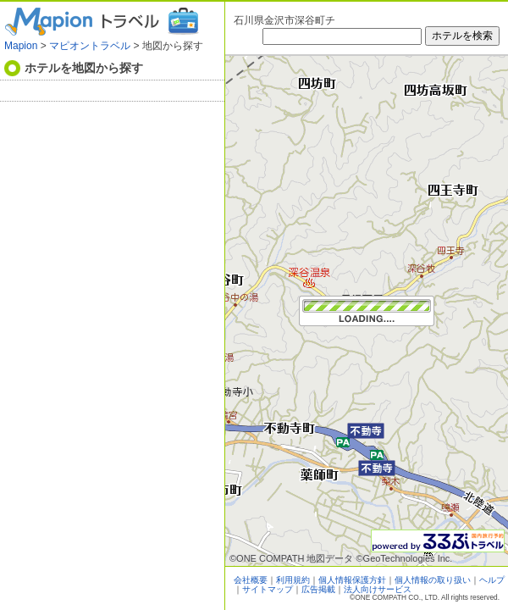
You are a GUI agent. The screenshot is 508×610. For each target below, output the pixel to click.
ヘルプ (492, 580)
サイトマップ (267, 589)
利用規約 (293, 580)
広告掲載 (318, 589)
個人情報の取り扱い (433, 580)
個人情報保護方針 (352, 580)
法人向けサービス (377, 589)
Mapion (20, 46)
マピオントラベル (89, 46)
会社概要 (251, 580)
